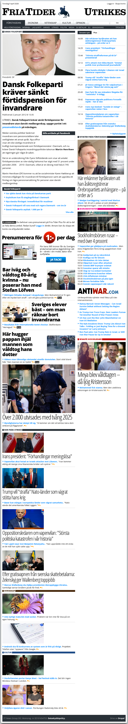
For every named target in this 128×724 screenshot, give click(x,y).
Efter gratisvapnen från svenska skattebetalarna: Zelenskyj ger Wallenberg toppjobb (105, 125)
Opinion (80, 22)
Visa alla (69, 212)
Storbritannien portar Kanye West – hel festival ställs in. (30, 678)
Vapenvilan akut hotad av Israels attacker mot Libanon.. (31, 461)
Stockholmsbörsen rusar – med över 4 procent (98, 237)
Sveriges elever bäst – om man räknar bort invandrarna (49, 312)
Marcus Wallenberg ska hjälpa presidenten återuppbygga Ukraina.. (36, 585)
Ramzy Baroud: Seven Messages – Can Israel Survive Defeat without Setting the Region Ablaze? (100, 306)
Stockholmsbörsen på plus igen (98, 278)
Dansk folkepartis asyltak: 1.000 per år (24, 209)
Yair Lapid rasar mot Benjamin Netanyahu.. (24, 544)
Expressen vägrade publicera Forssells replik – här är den (103, 100)
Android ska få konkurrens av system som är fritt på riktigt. (33, 646)
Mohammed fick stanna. (91, 387)
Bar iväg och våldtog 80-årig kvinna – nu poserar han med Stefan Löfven (21, 279)
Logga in (40, 225)
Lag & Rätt (36, 27)
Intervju (26, 27)
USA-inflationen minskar (95, 276)
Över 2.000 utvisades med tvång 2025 (37, 416)
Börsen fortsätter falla (93, 281)
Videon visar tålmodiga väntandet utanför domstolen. (30, 359)
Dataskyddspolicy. (56, 718)
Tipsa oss (120, 27)
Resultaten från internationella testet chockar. (26, 324)
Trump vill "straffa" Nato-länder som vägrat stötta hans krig (103, 78)
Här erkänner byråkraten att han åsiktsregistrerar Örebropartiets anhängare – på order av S (101, 40)
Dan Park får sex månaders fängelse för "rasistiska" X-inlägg (104, 93)
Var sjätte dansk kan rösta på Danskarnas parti (28, 193)
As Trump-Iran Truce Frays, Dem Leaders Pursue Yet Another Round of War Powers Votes (103, 313)
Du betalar (81, 27)
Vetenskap (50, 22)
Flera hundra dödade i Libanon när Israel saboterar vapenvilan (104, 71)
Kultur (66, 22)
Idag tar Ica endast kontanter (97, 270)
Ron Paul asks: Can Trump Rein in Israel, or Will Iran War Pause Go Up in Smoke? (102, 333)
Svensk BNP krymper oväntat (97, 265)
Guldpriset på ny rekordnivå (96, 255)
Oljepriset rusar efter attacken (97, 263)
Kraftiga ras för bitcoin (94, 257)
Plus (95, 33)
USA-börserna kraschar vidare (97, 273)
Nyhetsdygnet (119, 133)
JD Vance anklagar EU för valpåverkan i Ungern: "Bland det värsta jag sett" (103, 85)
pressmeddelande (11, 127)
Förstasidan (13, 22)
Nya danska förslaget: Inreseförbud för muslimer (29, 201)
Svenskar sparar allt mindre (96, 268)
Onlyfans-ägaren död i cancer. (18, 708)
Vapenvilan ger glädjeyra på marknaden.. (99, 246)
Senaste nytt (85, 32)
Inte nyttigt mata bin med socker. (20, 616)
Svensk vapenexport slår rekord (98, 284)
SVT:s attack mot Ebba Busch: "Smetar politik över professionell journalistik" (103, 63)
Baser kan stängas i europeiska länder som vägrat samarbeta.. (34, 502)
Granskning (98, 27)
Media (71, 27)
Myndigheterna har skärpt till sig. (20, 423)
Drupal (121, 718)
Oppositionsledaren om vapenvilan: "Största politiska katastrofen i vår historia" (102, 116)
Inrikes (46, 27)
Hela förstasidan (12, 27)
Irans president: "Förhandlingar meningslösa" (100, 49)
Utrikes (55, 27)
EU (89, 27)
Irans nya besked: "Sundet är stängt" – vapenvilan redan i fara (103, 107)
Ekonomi (33, 22)
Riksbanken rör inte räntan (96, 260)
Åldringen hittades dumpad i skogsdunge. (24, 295)
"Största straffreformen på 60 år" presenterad (101, 56)
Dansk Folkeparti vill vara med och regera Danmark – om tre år (36, 205)
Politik (63, 27)
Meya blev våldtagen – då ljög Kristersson (99, 378)
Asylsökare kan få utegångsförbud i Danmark (27, 197)
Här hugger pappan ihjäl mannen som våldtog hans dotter (17, 344)
